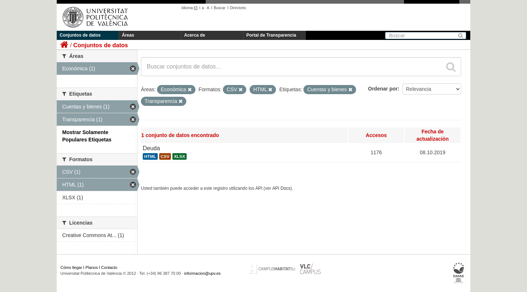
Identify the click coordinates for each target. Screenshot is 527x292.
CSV (165, 156)
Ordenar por (383, 89)
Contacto (109, 267)
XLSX (179, 156)
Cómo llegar (71, 267)
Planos (92, 267)
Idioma (190, 8)
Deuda (151, 148)
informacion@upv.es (202, 273)
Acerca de (194, 35)
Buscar (219, 8)
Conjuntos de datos (80, 35)
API (258, 188)
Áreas (128, 35)
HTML (150, 156)
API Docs (281, 188)
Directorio (238, 8)
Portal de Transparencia (271, 35)
